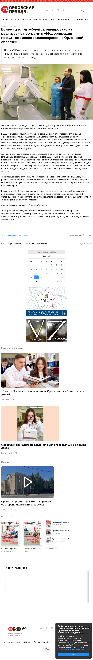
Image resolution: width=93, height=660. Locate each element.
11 (31, 273)
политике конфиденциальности (71, 649)
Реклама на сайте (42, 642)
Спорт (59, 19)
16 (57, 273)
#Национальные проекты (18, 235)
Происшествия (46, 19)
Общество (7, 19)
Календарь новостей (46, 252)
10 (62, 269)
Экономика (31, 19)
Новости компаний (12, 348)
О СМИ (27, 642)
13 (41, 273)
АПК (65, 19)
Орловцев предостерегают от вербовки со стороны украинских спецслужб (26, 503)
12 (36, 273)
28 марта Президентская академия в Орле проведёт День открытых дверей (43, 393)
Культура (73, 19)
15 (51, 273)
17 (62, 273)
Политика (19, 19)
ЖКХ (81, 19)
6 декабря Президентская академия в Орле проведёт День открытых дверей (44, 446)
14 (46, 273)
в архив (52, 548)
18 (31, 277)
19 (36, 277)
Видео (88, 19)
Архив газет (8, 516)
